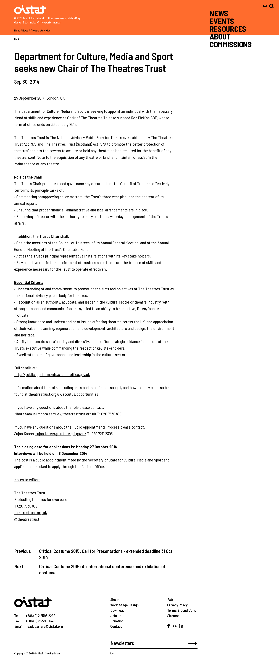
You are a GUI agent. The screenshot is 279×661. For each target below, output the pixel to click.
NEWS (219, 13)
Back (16, 39)
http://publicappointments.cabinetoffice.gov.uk (52, 374)
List (112, 653)
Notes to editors (27, 479)
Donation (116, 621)
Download (117, 610)
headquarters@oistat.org (44, 626)
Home (17, 30)
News (25, 30)
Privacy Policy (177, 605)
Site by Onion (52, 653)
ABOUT (220, 36)
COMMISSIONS (231, 44)
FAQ (170, 599)
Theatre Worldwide (40, 30)
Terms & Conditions (181, 610)
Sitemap (173, 615)
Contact (116, 626)
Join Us (115, 615)
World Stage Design (124, 605)
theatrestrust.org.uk (30, 512)
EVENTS (222, 21)
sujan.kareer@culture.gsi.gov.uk (60, 433)
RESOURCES (228, 28)
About (114, 599)
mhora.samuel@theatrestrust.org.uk (67, 413)
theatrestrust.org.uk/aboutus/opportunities (63, 394)
